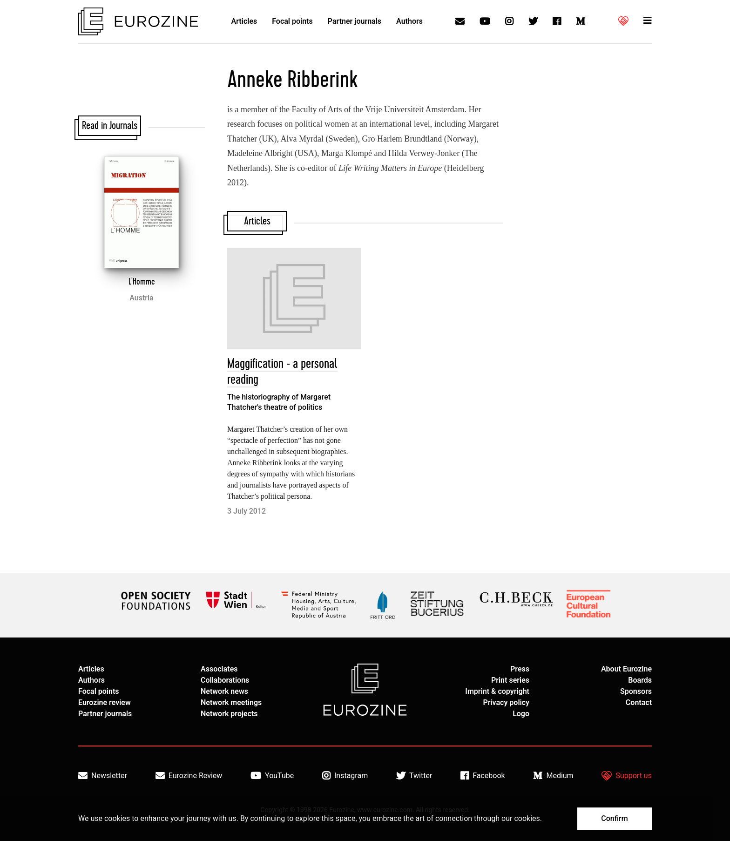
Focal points (292, 21)
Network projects (229, 713)
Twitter (414, 776)
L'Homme (141, 281)
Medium (553, 776)
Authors (409, 21)
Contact (639, 702)
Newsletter (102, 776)
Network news (224, 691)
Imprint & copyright (497, 691)
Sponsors (636, 691)
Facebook (482, 776)
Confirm (614, 818)
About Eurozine (626, 669)
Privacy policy (506, 702)
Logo (521, 713)
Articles (244, 21)
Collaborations (225, 680)
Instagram (345, 776)
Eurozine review (104, 702)
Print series (510, 680)
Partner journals (354, 21)
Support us (627, 776)
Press (519, 669)
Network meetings (231, 702)
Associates (219, 669)
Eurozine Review (189, 776)
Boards (640, 680)
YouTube (272, 776)
